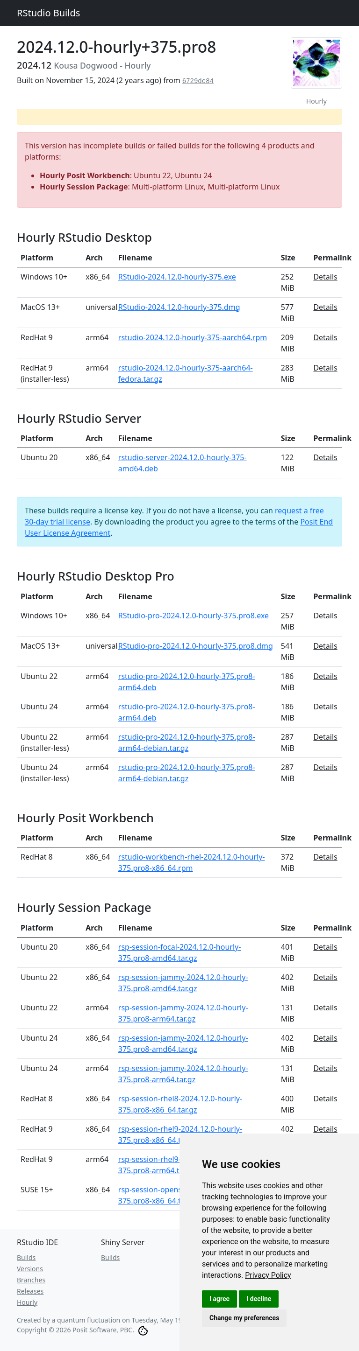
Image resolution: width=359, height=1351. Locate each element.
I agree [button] (219, 1298)
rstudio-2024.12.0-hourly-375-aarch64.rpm (192, 337)
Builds (26, 1257)
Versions (30, 1268)
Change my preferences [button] (244, 1318)
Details (325, 277)
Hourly (27, 1302)
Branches (31, 1279)
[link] (268, 1275)
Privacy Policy (268, 1275)
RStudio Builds (48, 13)
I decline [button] (258, 1298)
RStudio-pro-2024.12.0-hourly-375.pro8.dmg (195, 646)
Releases (30, 1291)
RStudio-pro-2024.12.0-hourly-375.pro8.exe (193, 615)
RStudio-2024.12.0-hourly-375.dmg (179, 307)
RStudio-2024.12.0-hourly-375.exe (177, 277)
